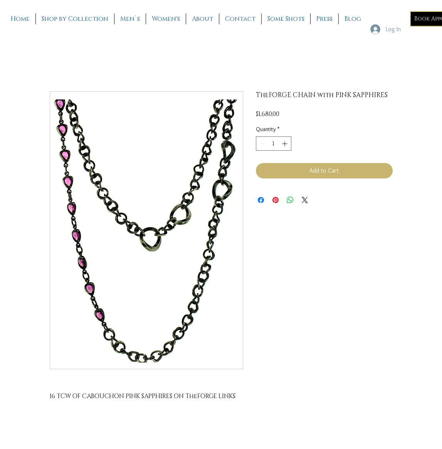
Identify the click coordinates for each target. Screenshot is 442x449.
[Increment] (285, 143)
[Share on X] (304, 200)
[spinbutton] (274, 143)
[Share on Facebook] (261, 200)
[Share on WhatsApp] (290, 200)
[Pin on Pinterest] (275, 200)
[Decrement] (262, 143)
